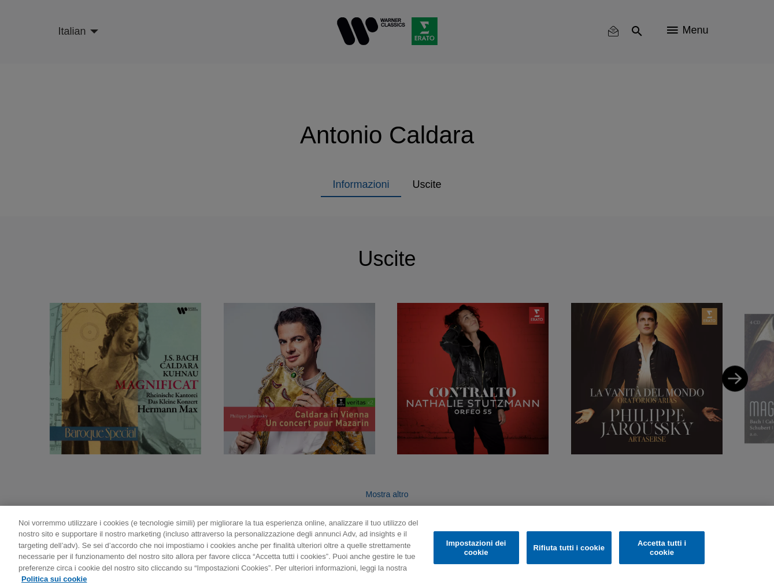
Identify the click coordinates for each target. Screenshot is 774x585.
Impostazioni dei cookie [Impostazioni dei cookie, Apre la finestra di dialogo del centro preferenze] (476, 553)
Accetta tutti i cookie (662, 553)
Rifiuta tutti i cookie (569, 553)
